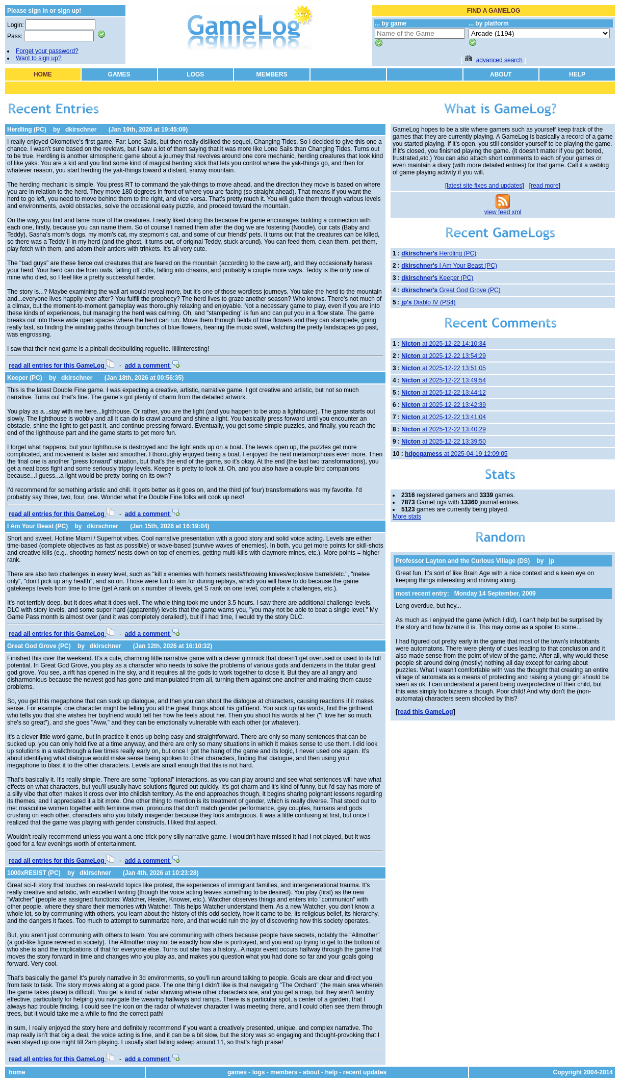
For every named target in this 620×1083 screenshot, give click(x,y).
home (17, 1072)
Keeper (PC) (24, 377)
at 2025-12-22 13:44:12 (443, 392)
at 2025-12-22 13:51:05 (443, 368)
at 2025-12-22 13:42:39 (443, 404)
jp (552, 560)
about (311, 1072)
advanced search (499, 60)
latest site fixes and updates (484, 185)
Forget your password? (47, 51)
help (331, 1072)
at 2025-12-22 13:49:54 (443, 380)
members (283, 1072)
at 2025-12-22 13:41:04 (443, 417)
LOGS (195, 74)
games (237, 1072)
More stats (407, 516)
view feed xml (503, 212)
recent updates (364, 1072)
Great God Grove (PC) (39, 646)
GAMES (119, 74)
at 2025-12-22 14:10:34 (443, 343)
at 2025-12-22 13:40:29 (443, 429)
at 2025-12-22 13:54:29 (443, 355)
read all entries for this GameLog (61, 365)
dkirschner (80, 129)
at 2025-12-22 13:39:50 (443, 441)
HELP (577, 74)
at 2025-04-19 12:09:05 (456, 453)
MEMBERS (271, 74)
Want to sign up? (39, 58)
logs (258, 1072)
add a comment (152, 365)
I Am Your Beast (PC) (37, 526)
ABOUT (501, 74)
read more (545, 185)
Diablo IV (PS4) (428, 302)
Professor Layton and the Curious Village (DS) (463, 560)
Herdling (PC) (26, 129)
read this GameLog (425, 711)
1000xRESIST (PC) (34, 872)
